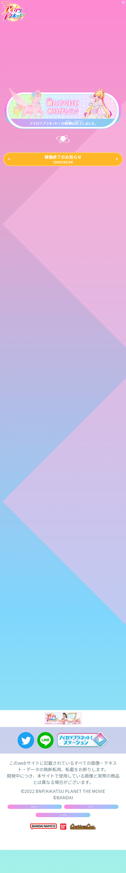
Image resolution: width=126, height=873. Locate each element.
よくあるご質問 (63, 835)
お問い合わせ (91, 822)
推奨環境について (34, 822)
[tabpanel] (62, 107)
